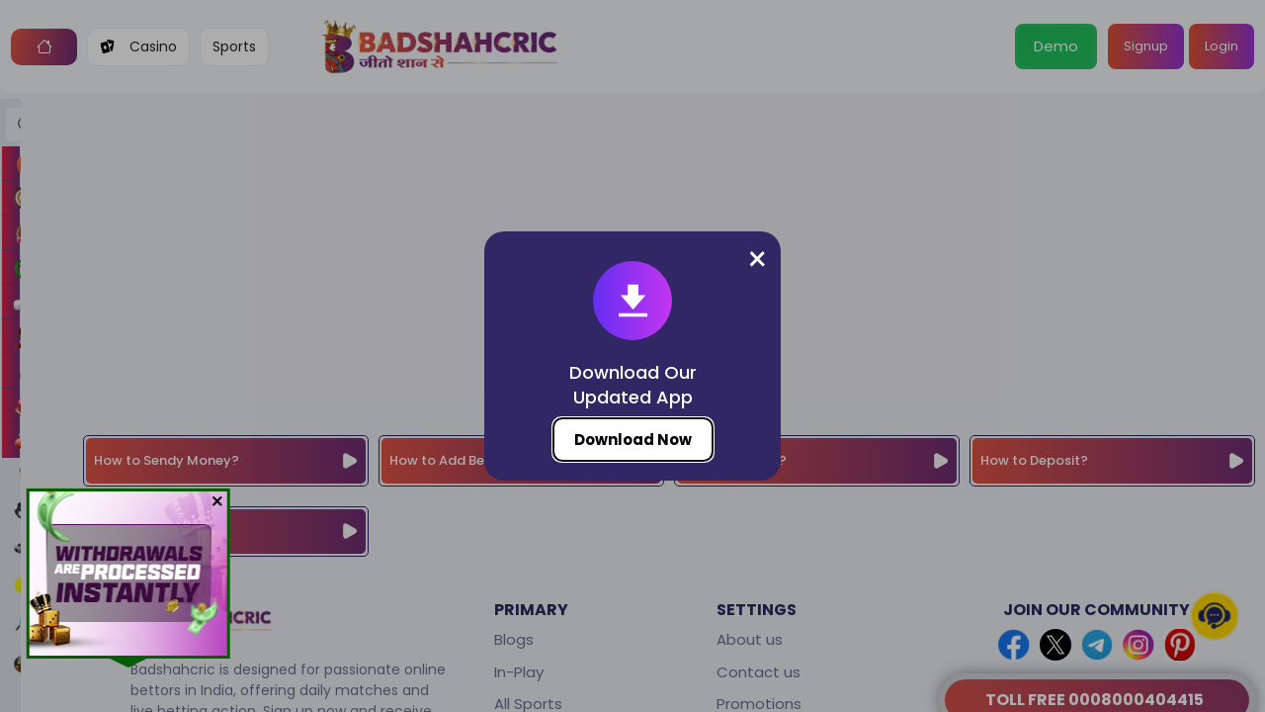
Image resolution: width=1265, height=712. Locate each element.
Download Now (633, 439)
